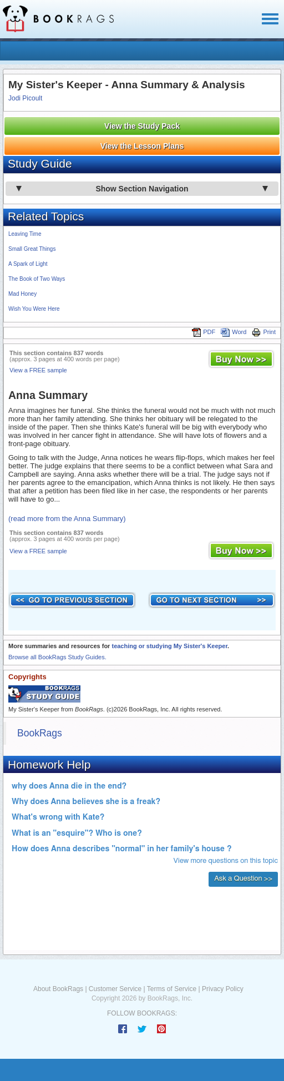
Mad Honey (22, 294)
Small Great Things (31, 249)
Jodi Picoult (25, 98)
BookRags (39, 733)
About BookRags (58, 989)
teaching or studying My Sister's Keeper (169, 646)
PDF (203, 332)
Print (264, 332)
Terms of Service (171, 989)
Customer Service (115, 989)
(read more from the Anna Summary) (67, 518)
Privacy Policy (223, 989)
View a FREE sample (38, 370)
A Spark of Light (28, 264)
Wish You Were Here (34, 309)
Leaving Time (24, 234)
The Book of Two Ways (36, 279)
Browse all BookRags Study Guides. (57, 657)
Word (233, 332)
